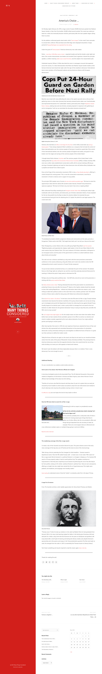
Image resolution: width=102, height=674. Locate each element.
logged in (50, 601)
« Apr (71, 655)
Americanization (56, 49)
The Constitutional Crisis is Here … (50, 642)
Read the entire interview (48, 434)
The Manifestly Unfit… (48, 582)
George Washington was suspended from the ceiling (62, 45)
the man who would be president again (75, 183)
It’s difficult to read (47, 395)
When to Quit (64, 582)
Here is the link (83, 550)
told (88, 248)
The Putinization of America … (49, 653)
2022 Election (63, 15)
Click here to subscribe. (17, 667)
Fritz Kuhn (61, 160)
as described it (83, 174)
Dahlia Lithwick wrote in (51, 287)
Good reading (45, 475)
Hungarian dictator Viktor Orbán (74, 193)
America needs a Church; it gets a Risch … (52, 650)
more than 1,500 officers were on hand (56, 54)
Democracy (72, 15)
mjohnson (76, 24)
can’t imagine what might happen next (54, 317)
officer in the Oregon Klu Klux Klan (65, 147)
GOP (78, 15)
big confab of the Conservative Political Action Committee (67, 163)
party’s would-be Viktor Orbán (59, 282)
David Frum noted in (54, 301)
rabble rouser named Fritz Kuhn (70, 58)
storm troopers (75, 40)
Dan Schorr (83, 582)
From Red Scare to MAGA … (48, 645)
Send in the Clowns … (47, 647)
